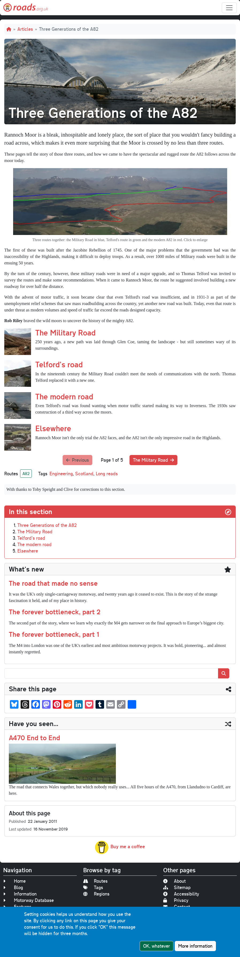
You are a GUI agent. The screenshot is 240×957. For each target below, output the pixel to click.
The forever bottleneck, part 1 (54, 634)
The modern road (64, 396)
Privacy (175, 900)
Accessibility (181, 894)
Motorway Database (28, 900)
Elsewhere (53, 428)
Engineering (61, 473)
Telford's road (59, 364)
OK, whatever (156, 946)
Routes (95, 881)
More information (195, 946)
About (174, 881)
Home (14, 881)
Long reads (107, 473)
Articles (25, 29)
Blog (13, 887)
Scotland (84, 473)
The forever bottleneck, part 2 (54, 611)
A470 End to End (34, 737)
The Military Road (65, 332)
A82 (25, 473)
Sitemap (177, 887)
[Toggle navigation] (229, 7)
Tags (93, 887)
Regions (96, 894)
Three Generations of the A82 (47, 525)
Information (20, 894)
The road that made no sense (53, 583)
